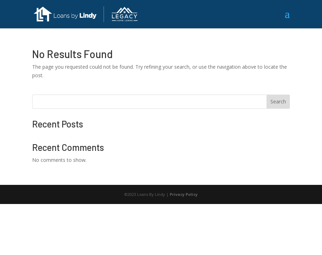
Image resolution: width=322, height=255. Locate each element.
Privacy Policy (184, 194)
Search (278, 101)
